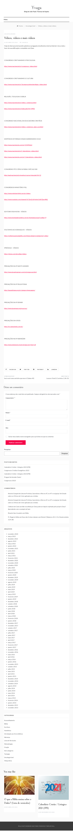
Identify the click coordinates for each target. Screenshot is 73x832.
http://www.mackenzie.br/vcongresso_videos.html (20, 66)
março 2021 (12, 555)
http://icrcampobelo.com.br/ (13, 326)
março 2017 (12, 642)
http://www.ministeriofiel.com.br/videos (17, 193)
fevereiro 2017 (13, 645)
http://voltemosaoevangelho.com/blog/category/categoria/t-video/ (26, 236)
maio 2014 (11, 693)
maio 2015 (11, 671)
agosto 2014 (12, 686)
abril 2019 (11, 592)
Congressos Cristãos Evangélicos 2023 (16, 470)
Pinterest (38, 369)
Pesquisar (7, 449)
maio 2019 (11, 589)
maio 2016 (11, 654)
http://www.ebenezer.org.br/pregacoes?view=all (20, 345)
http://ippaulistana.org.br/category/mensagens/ (19, 290)
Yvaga (36, 7)
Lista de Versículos (10, 740)
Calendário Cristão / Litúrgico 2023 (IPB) (17, 474)
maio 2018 (11, 611)
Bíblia (6, 724)
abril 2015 (11, 674)
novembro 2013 (13, 707)
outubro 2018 (12, 604)
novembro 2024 (13, 534)
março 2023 (12, 536)
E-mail (8, 420)
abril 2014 (11, 695)
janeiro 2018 (12, 621)
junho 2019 (11, 587)
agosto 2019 (12, 582)
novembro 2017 (13, 625)
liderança (7, 737)
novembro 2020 (13, 563)
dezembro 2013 (13, 705)
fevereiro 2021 (13, 558)
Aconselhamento (9, 720)
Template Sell (50, 826)
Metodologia (8, 744)
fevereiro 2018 (13, 618)
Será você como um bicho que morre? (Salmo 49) (19, 378)
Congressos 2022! (10, 480)
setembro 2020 (13, 565)
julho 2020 (11, 568)
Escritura (7, 727)
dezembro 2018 (13, 601)
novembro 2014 (13, 681)
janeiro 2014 (12, 703)
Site (7, 428)
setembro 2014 (13, 683)
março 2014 (12, 698)
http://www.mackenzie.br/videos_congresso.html (20, 102)
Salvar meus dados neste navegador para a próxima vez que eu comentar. (31, 436)
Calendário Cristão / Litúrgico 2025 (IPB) (17, 467)
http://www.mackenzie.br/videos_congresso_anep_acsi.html (23, 127)
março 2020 (12, 570)
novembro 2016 (13, 652)
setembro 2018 (13, 606)
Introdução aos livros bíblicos (13, 734)
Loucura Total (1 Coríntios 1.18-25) (57, 378)
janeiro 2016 (12, 662)
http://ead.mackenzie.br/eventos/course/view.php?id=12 (22, 175)
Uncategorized (9, 34)
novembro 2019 (13, 580)
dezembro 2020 (13, 560)
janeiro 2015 (12, 676)
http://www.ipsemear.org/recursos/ (15, 308)
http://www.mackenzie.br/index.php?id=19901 (19, 109)
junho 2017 (11, 635)
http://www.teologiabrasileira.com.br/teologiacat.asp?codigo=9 (25, 217)
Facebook (10, 369)
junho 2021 (11, 551)
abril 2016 (11, 657)
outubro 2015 (12, 666)
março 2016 (12, 659)
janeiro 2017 (12, 647)
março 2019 (12, 594)
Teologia (7, 754)
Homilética (7, 730)
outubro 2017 (12, 628)
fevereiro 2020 (13, 572)
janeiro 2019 (12, 599)
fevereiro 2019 (13, 597)
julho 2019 (11, 584)
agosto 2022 (12, 541)
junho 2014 (11, 691)
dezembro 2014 (13, 679)
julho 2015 (11, 669)
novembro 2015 (13, 664)
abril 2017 (11, 640)
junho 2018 (11, 609)
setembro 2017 (13, 630)
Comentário (10, 398)
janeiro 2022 (12, 546)
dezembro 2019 (13, 577)
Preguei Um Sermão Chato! (12, 477)
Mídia (27, 513)
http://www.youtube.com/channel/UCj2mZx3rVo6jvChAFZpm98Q (26, 199)
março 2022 (12, 543)
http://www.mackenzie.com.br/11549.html (18, 145)
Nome (8, 412)
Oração (6, 747)
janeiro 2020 (12, 575)
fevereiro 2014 (13, 700)
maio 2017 (11, 637)
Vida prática (8, 761)
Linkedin (52, 369)
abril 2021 (11, 553)
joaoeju (25, 42)
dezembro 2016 (13, 650)
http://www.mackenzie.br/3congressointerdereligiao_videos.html (25, 84)
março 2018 (12, 616)
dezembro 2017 (13, 623)
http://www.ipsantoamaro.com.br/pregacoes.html (20, 272)
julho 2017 (11, 633)
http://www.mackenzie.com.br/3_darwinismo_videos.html (23, 157)
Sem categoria (8, 751)
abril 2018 (11, 613)
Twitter (24, 369)
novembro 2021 (13, 548)
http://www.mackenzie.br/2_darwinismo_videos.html (21, 151)
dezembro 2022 (13, 539)
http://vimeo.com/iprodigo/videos (15, 254)
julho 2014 (11, 688)
